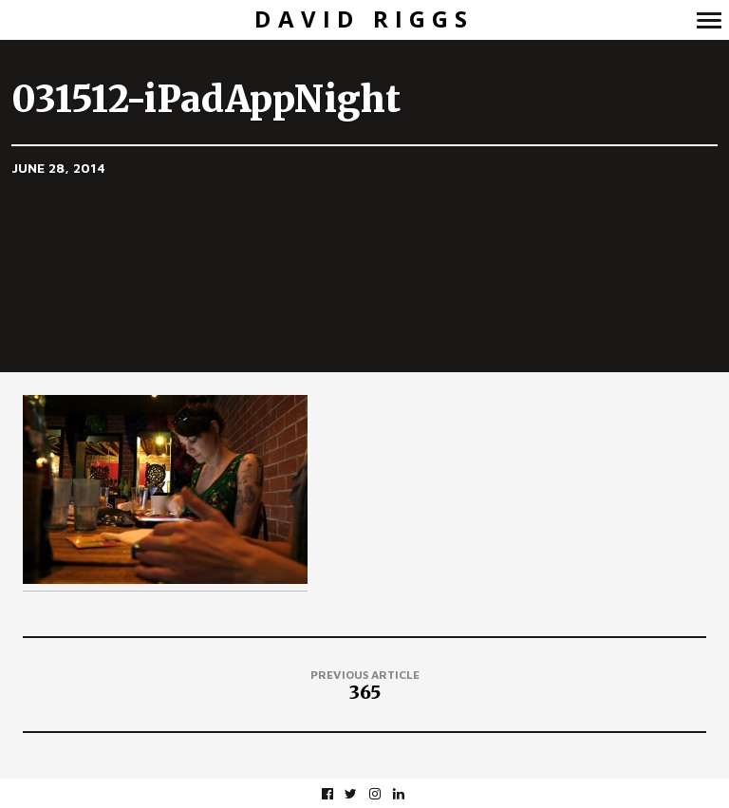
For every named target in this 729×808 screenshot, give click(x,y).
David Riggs (364, 19)
